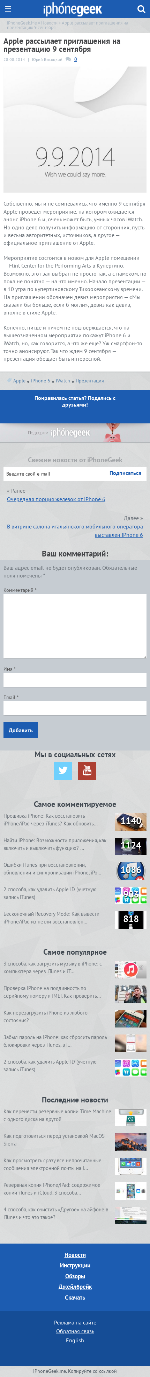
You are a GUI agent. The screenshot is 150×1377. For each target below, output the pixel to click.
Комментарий (20, 590)
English (75, 1340)
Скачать (75, 1297)
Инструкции (75, 1265)
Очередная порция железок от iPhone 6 (56, 499)
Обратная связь (75, 1331)
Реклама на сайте (75, 1322)
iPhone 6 (40, 381)
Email (10, 697)
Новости (75, 1255)
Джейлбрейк (75, 1286)
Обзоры (75, 1276)
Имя (9, 669)
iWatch (63, 381)
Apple (19, 381)
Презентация (90, 381)
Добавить (21, 730)
